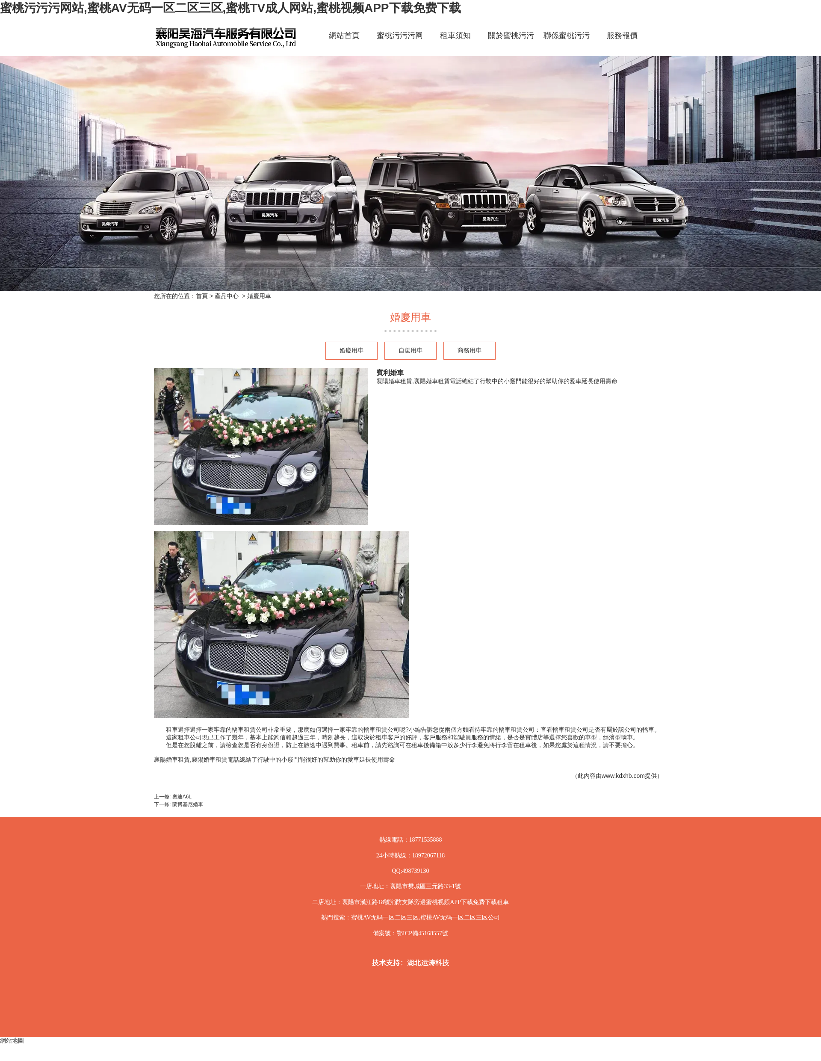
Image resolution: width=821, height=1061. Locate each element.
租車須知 (455, 35)
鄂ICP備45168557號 (422, 933)
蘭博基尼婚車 (187, 804)
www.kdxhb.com (623, 775)
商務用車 (469, 350)
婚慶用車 (351, 350)
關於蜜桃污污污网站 (511, 43)
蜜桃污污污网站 (400, 43)
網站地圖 (12, 1040)
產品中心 (227, 296)
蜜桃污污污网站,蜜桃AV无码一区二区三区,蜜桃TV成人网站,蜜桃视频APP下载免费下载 (230, 8)
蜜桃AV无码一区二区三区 (385, 917)
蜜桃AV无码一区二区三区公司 (460, 917)
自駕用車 (410, 350)
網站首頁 (344, 35)
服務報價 (622, 35)
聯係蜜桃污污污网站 (566, 43)
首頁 (202, 296)
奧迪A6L (182, 797)
